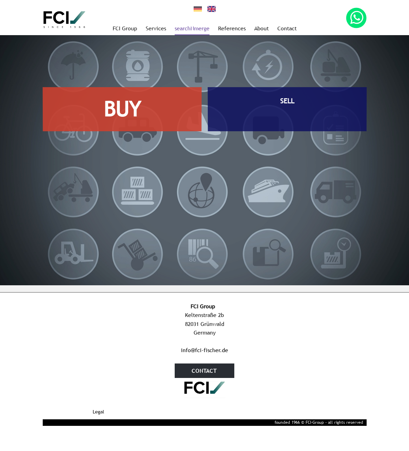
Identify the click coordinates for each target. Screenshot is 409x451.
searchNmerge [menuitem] (192, 28)
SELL (287, 100)
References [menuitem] (232, 28)
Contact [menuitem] (287, 28)
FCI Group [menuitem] (125, 28)
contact (204, 371)
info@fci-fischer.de (204, 350)
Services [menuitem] (156, 28)
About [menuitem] (261, 28)
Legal (98, 412)
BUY (122, 109)
